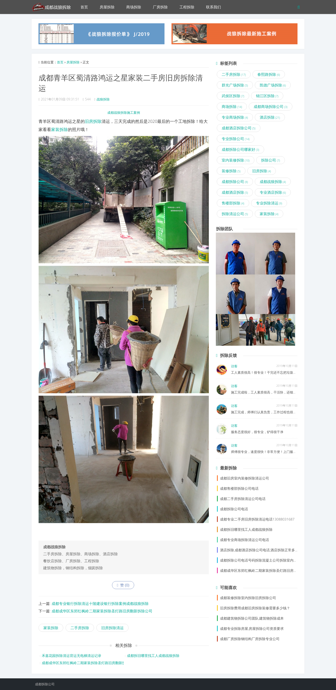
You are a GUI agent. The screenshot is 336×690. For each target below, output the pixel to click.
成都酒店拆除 (235, 192)
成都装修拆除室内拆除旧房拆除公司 (248, 597)
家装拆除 (59, 129)
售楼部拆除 (233, 203)
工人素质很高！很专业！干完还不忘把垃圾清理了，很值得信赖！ (278, 372)
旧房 (89, 121)
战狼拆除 (103, 99)
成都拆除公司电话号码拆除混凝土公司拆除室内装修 (260, 560)
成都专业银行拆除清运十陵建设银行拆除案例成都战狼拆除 (100, 603)
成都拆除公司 (235, 181)
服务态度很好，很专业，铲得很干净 (257, 432)
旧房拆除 (261, 170)
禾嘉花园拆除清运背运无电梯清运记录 (71, 655)
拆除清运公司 (235, 213)
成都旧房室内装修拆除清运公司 (244, 478)
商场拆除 (133, 7)
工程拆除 (186, 7)
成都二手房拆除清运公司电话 (243, 498)
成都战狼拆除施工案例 (123, 112)
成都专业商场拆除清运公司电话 (244, 539)
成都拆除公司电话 (234, 509)
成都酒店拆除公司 (239, 128)
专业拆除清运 (269, 203)
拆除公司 (270, 160)
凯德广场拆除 (273, 85)
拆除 (97, 121)
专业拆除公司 (235, 138)
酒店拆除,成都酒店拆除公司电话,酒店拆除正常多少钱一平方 (266, 550)
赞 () (123, 585)
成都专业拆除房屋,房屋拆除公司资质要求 (252, 628)
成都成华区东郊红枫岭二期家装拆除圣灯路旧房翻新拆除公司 (102, 611)
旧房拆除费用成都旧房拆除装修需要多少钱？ (255, 608)
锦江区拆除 (267, 95)
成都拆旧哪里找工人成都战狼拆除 (153, 655)
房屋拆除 (107, 7)
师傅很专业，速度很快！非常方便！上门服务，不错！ (270, 451)
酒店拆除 (270, 117)
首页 (84, 7)
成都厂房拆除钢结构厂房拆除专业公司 (250, 638)
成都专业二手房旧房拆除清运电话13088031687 (257, 519)
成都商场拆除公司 (270, 106)
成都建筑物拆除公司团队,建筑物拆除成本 (252, 618)
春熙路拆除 (268, 74)
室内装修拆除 (235, 160)
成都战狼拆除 (273, 181)
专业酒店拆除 (273, 192)
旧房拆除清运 (112, 627)
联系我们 (213, 7)
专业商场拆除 (235, 117)
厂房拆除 (160, 7)
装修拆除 (231, 170)
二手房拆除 (79, 627)
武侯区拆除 (233, 95)
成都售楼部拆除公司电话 (239, 488)
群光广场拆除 (235, 85)
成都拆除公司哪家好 (240, 149)
